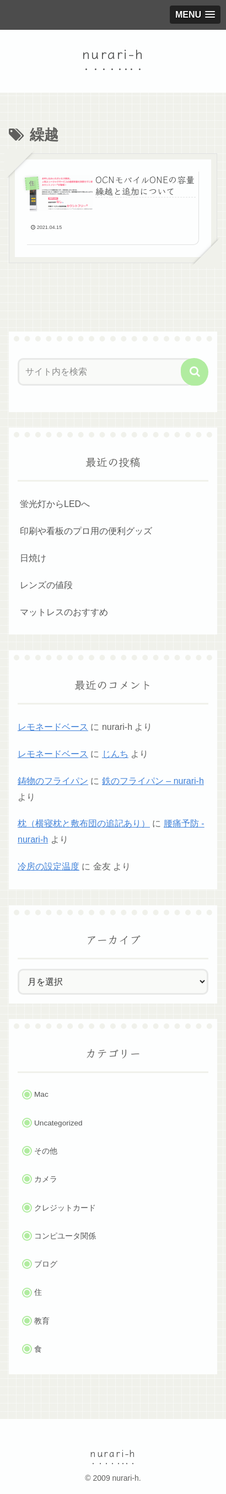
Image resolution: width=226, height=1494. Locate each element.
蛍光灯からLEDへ (55, 504)
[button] (194, 372)
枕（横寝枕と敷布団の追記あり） (84, 823)
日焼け (33, 558)
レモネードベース (53, 727)
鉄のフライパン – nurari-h (153, 781)
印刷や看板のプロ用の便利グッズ (86, 531)
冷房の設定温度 (48, 866)
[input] (105, 372)
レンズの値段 (46, 585)
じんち (115, 754)
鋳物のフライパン (53, 781)
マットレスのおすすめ (64, 612)
